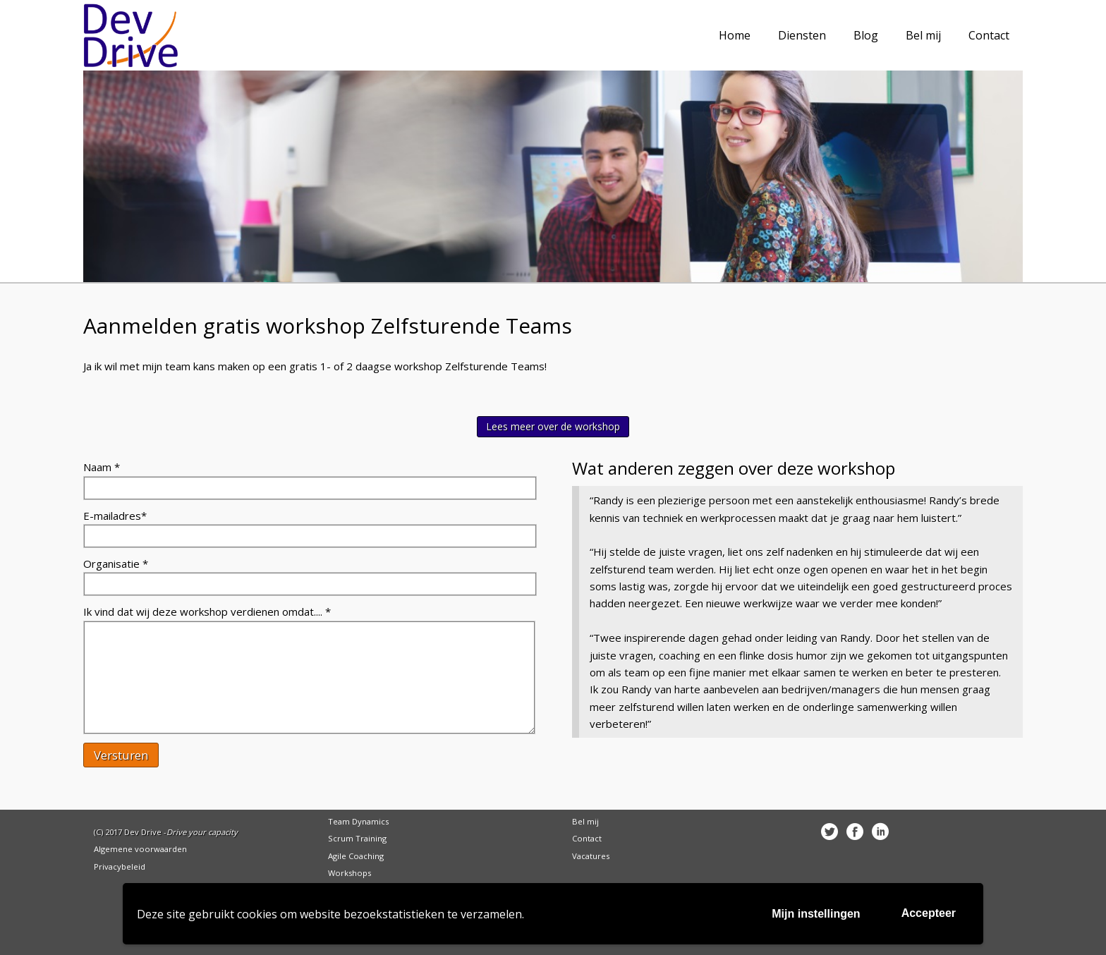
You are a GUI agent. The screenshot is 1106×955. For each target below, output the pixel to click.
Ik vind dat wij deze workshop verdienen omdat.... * (207, 611)
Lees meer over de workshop (553, 426)
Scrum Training (357, 838)
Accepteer (928, 913)
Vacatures (590, 856)
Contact (587, 838)
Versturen (121, 755)
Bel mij (585, 821)
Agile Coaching (356, 856)
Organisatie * (115, 563)
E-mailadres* (115, 516)
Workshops (349, 873)
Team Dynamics (358, 821)
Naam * (101, 467)
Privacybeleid (119, 866)
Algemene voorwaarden (140, 849)
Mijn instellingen (816, 914)
